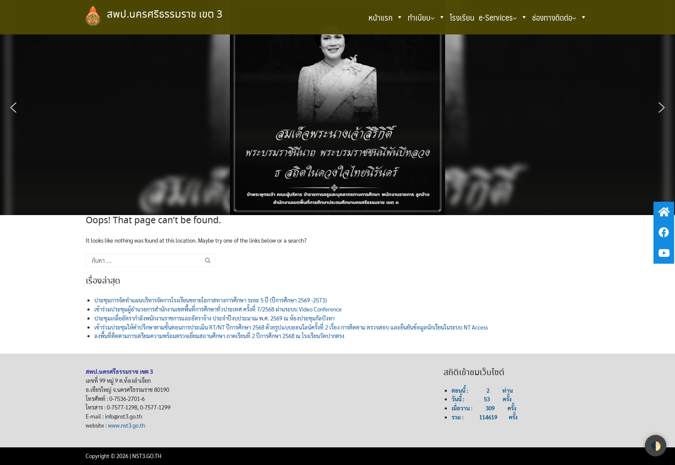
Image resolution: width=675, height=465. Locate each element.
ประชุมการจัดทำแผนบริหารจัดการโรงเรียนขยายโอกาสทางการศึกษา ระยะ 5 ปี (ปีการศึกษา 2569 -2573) (210, 300)
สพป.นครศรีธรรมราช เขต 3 (165, 14)
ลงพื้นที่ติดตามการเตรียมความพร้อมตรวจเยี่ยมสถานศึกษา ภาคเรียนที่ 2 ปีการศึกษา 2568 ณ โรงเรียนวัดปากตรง (219, 335)
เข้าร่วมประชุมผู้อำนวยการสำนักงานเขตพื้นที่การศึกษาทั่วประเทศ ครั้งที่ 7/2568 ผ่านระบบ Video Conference (218, 309)
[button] (399, 17)
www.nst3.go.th (126, 425)
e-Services (503, 17)
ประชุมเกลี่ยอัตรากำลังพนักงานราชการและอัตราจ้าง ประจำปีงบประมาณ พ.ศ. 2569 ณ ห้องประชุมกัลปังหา (214, 318)
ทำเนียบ (427, 17)
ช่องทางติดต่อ (559, 17)
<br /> (331, 401)
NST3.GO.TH (146, 455)
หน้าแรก (385, 17)
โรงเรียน (462, 17)
